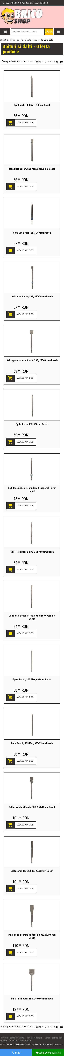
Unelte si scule (32, 40)
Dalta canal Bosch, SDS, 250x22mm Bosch (32, 871)
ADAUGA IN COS (25, 123)
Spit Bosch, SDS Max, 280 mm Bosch (32, 105)
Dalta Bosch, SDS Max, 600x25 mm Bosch (32, 743)
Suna (16, 1052)
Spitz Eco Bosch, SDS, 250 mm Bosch (32, 232)
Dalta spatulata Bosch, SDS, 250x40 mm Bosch (32, 807)
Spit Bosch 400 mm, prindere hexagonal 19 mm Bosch (32, 489)
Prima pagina (17, 40)
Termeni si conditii (34, 1037)
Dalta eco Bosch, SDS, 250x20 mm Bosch (32, 296)
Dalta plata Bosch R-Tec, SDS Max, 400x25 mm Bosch (32, 617)
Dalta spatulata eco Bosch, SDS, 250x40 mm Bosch (32, 360)
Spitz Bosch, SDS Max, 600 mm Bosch (32, 679)
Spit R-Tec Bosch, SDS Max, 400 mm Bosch (32, 551)
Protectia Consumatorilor (20, 1040)
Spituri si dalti (47, 40)
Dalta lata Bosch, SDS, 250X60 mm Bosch (32, 998)
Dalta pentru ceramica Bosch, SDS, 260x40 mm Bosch (32, 936)
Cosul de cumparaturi (48, 1052)
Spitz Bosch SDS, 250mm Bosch (32, 424)
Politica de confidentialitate (12, 1037)
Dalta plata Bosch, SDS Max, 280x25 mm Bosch (32, 169)
